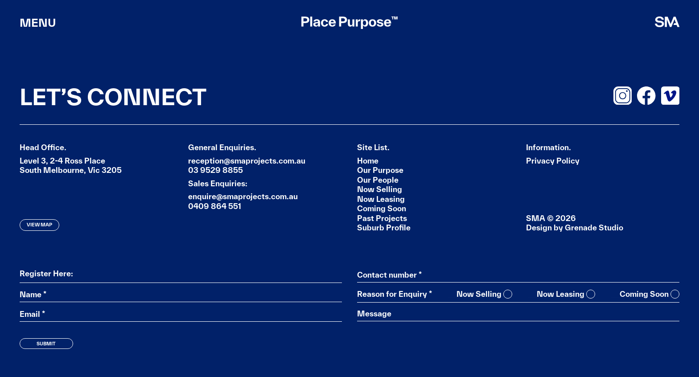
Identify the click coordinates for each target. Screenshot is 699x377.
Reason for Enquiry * (394, 294)
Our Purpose (380, 170)
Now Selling (379, 189)
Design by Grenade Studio (574, 227)
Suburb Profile (384, 227)
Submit (46, 343)
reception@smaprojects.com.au (246, 160)
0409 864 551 (214, 206)
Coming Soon (381, 208)
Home (367, 160)
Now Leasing (381, 199)
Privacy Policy (553, 160)
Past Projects (382, 218)
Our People (378, 180)
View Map (39, 224)
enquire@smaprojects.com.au (243, 196)
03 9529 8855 (215, 170)
